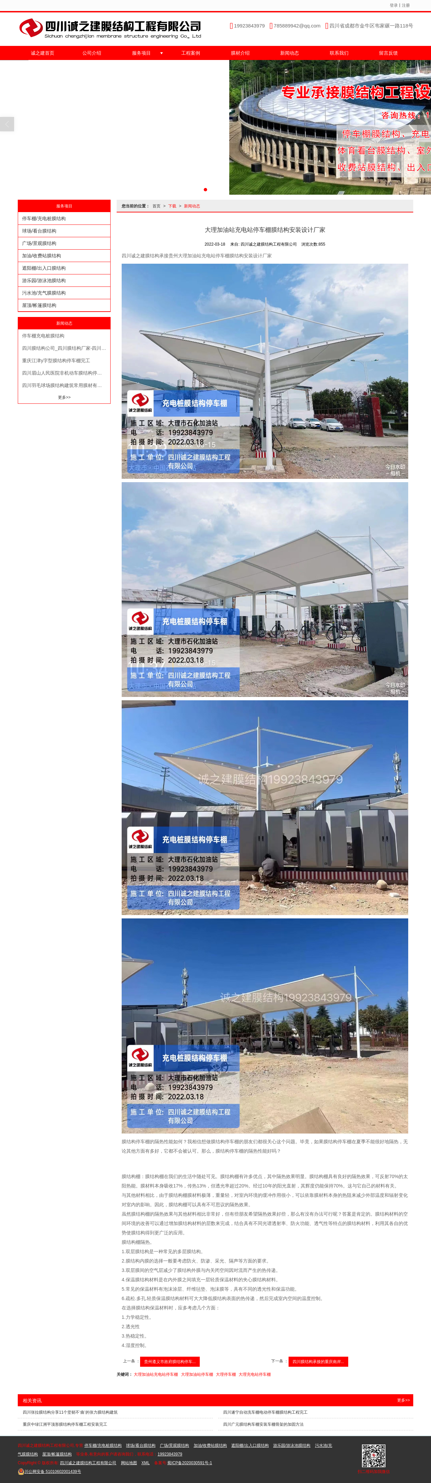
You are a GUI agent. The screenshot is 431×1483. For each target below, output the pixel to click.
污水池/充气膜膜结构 (44, 293)
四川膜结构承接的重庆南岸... (318, 1361)
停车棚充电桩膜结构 (43, 335)
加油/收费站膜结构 (41, 255)
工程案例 (190, 53)
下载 (172, 206)
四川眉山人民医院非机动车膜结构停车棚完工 (66, 373)
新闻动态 (289, 53)
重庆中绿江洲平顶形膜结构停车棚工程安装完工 (65, 1424)
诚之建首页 (42, 53)
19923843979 (170, 1454)
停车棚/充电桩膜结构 (44, 218)
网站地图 (129, 1463)
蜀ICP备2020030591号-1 (189, 1463)
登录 (394, 5)
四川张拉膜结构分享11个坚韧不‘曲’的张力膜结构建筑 (70, 1412)
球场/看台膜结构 (39, 231)
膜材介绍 (240, 53)
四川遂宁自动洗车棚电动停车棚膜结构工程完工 (265, 1412)
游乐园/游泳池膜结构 (44, 280)
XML (145, 1463)
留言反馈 (388, 53)
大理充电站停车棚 (255, 1374)
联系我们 (339, 53)
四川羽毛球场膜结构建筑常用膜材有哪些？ (66, 385)
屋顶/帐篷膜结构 (39, 305)
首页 (156, 206)
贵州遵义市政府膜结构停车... (170, 1361)
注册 (406, 5)
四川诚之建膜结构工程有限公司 (88, 1463)
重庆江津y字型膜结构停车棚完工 (56, 360)
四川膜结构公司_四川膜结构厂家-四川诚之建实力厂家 (66, 348)
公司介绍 (91, 53)
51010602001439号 (49, 1471)
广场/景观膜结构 (39, 243)
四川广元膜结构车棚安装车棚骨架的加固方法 (263, 1424)
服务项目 (141, 53)
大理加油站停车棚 (197, 1374)
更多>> (64, 397)
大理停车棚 (226, 1374)
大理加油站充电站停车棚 (156, 1374)
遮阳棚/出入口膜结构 (44, 268)
